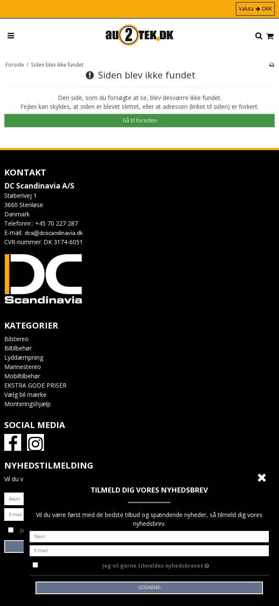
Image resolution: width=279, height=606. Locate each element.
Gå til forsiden (140, 120)
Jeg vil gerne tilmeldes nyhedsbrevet (177, 564)
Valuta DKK (255, 8)
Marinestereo (22, 367)
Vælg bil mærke (25, 395)
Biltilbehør (18, 348)
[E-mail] (149, 550)
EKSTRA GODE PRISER (35, 385)
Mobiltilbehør (22, 376)
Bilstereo (16, 339)
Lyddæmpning (23, 357)
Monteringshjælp (27, 404)
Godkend (149, 587)
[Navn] (149, 536)
